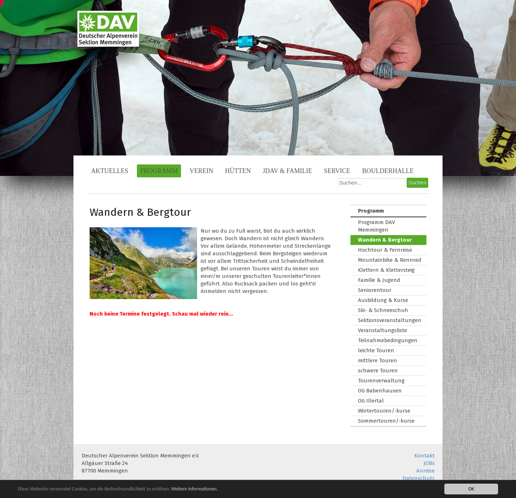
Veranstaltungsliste (382, 330)
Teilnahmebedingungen (387, 340)
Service (337, 170)
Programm (159, 170)
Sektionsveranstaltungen (389, 320)
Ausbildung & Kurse (383, 300)
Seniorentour (374, 290)
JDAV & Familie (287, 170)
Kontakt (424, 455)
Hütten (238, 170)
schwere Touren (378, 370)
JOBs (429, 463)
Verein (201, 170)
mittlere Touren (377, 360)
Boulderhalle (388, 170)
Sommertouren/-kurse (386, 421)
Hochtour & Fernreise (385, 250)
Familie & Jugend (379, 280)
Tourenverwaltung (381, 380)
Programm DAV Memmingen (376, 226)
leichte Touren (376, 350)
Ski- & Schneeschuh (383, 310)
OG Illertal (371, 400)
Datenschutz (418, 478)
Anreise (425, 470)
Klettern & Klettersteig (386, 270)
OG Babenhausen (380, 390)
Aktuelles (109, 170)
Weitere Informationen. (194, 489)
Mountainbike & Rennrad (389, 260)
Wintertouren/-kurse (384, 411)
